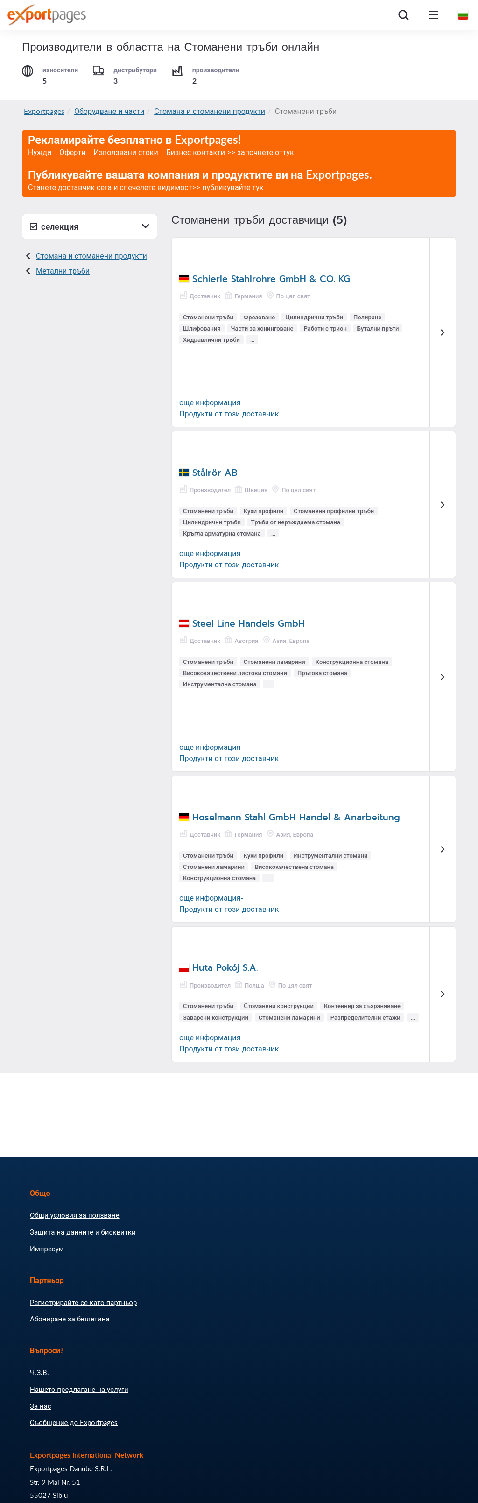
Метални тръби (63, 270)
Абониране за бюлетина (69, 1318)
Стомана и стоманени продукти (209, 110)
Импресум (47, 1248)
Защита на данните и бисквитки (83, 1232)
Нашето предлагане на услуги (79, 1389)
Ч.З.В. (39, 1372)
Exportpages (44, 110)
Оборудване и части (109, 110)
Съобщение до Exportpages (74, 1422)
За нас (40, 1406)
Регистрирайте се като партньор (83, 1302)
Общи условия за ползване (75, 1215)
